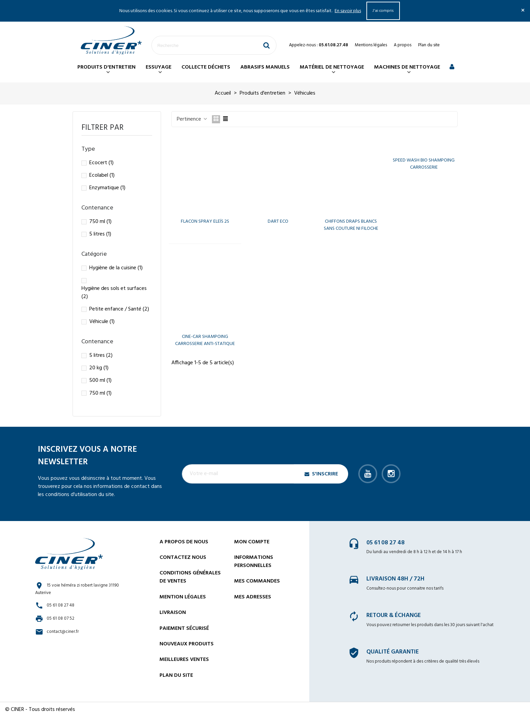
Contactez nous (183, 557)
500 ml (100, 380)
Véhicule (102, 322)
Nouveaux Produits (187, 644)
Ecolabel (102, 175)
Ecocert (101, 163)
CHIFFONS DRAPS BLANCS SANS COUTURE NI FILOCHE (351, 225)
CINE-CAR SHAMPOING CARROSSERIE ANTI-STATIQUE (205, 340)
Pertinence (192, 119)
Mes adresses (252, 597)
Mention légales (183, 597)
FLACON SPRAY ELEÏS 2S (205, 221)
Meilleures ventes (184, 659)
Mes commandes (257, 581)
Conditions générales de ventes (190, 577)
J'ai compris (383, 10)
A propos (402, 45)
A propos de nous (184, 542)
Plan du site (429, 45)
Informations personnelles (253, 561)
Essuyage (158, 67)
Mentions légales (371, 45)
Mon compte (251, 542)
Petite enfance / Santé (119, 309)
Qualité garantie (392, 652)
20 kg (99, 368)
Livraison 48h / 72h (395, 579)
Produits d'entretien (106, 67)
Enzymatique (107, 188)
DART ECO (278, 221)
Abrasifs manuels (265, 67)
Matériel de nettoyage (332, 67)
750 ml (100, 222)
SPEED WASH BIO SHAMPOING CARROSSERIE (424, 164)
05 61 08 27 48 (385, 543)
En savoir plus (348, 11)
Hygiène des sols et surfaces (114, 293)
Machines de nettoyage (407, 67)
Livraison (173, 612)
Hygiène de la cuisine (116, 268)
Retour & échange (393, 615)
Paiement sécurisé (184, 628)
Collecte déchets (206, 67)
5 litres (100, 234)
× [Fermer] (523, 11)
